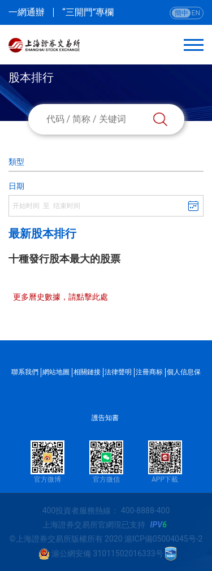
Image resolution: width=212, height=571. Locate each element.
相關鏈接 (87, 372)
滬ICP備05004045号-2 (163, 538)
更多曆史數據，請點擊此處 (60, 296)
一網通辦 (26, 12)
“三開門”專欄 (88, 12)
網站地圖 (56, 372)
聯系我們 (24, 372)
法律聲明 (118, 372)
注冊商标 (149, 372)
